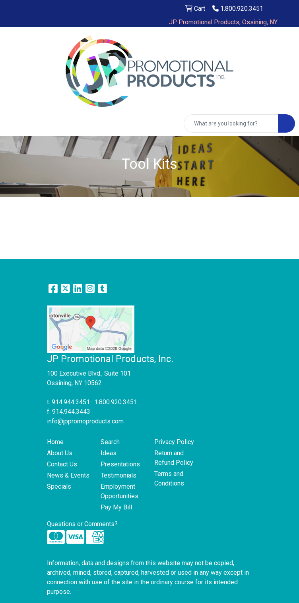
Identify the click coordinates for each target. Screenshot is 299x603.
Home (55, 442)
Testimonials (118, 475)
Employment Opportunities (119, 491)
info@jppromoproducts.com (85, 421)
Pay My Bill (116, 507)
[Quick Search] (231, 123)
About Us (59, 453)
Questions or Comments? (82, 524)
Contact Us (62, 464)
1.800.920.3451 (237, 8)
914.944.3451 (71, 402)
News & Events (68, 475)
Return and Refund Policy (173, 457)
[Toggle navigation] (12, 123)
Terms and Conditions (169, 478)
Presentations (120, 464)
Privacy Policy (174, 442)
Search (110, 442)
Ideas (108, 453)
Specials (59, 486)
